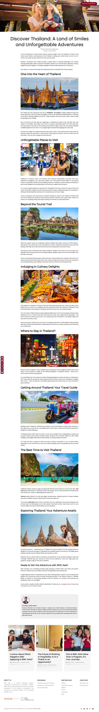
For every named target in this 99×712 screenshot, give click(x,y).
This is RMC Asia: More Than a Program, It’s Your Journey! (77, 657)
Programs (33, 3)
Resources (51, 3)
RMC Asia (26, 3)
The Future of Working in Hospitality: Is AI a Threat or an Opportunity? (49, 658)
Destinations (42, 3)
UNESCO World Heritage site (69, 251)
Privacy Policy (36, 708)
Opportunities (60, 3)
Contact (68, 3)
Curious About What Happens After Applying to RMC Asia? (21, 657)
